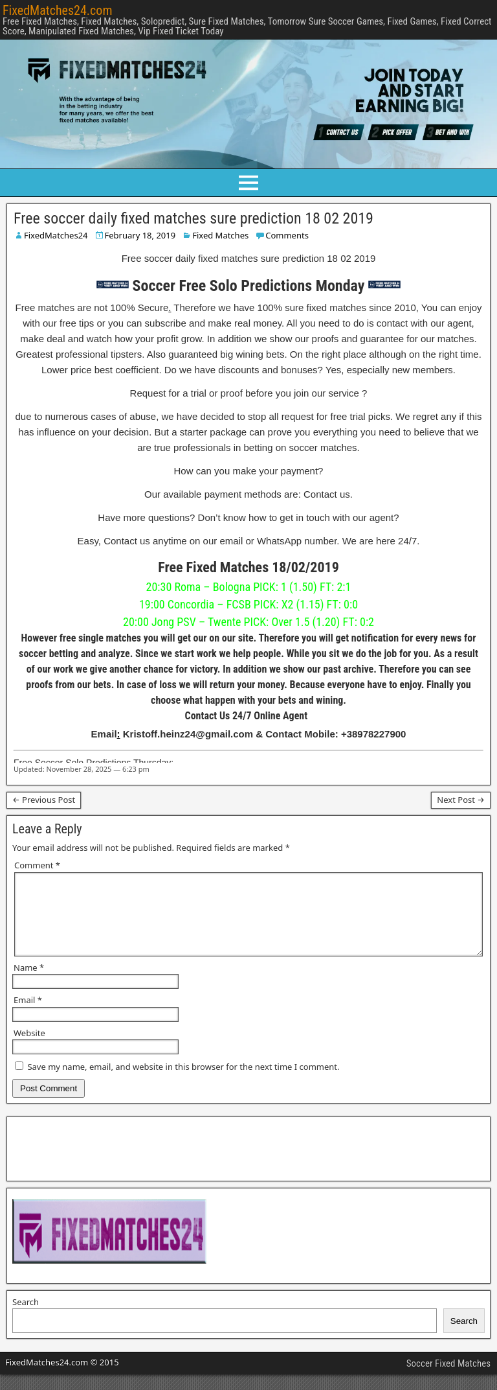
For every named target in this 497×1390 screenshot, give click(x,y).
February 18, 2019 (140, 235)
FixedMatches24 (56, 235)
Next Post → (461, 799)
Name (29, 983)
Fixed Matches (220, 235)
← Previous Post (43, 799)
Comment (37, 865)
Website (29, 1048)
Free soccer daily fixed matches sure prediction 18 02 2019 (193, 218)
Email (28, 1015)
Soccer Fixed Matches (448, 1379)
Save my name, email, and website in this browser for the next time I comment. (183, 1082)
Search (25, 1317)
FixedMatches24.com (57, 10)
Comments (287, 235)
